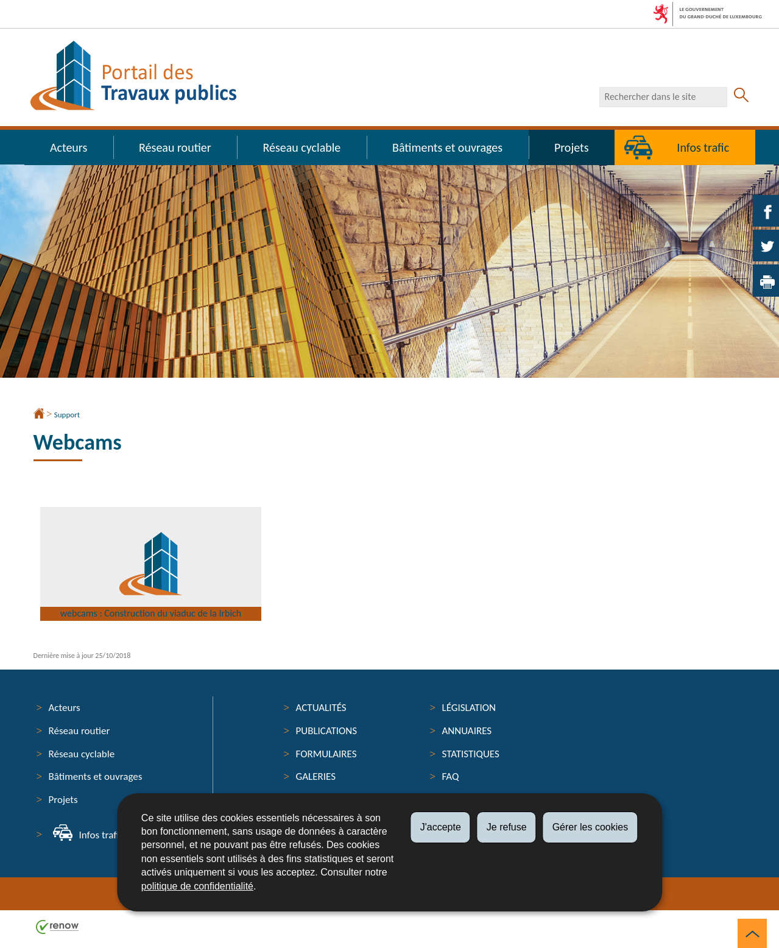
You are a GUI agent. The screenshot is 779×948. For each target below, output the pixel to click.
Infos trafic (703, 147)
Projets (571, 147)
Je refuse (507, 827)
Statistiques (470, 754)
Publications (327, 730)
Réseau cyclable (302, 147)
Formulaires (326, 754)
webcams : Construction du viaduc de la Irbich (152, 596)
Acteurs (68, 147)
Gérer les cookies (590, 827)
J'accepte (440, 827)
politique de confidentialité (197, 886)
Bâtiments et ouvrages (447, 147)
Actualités (321, 707)
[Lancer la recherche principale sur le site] (741, 97)
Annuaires (467, 730)
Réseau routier (175, 147)
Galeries (316, 776)
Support (67, 414)
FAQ (450, 776)
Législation (469, 707)
